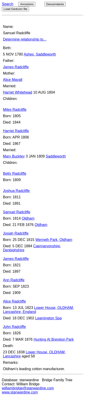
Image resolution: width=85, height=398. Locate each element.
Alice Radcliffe (14, 301)
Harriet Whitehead (17, 92)
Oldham (28, 218)
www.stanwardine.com (20, 392)
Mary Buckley (14, 156)
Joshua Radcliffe (16, 191)
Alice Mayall (12, 80)
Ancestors (27, 4)
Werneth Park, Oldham (53, 240)
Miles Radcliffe (15, 110)
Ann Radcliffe (13, 280)
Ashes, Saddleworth (40, 54)
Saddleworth (56, 156)
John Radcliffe (14, 327)
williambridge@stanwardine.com (28, 388)
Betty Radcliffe (14, 173)
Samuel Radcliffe (16, 212)
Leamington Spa (48, 318)
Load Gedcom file (15, 9)
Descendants (55, 4)
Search (7, 4)
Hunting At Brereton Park (54, 339)
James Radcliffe (16, 67)
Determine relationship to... (24, 39)
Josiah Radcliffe (16, 233)
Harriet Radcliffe (16, 131)
